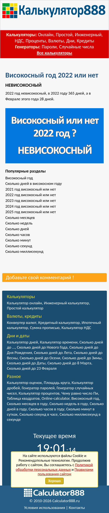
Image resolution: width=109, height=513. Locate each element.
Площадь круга (57, 382)
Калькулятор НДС (76, 327)
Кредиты (85, 41)
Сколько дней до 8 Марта (69, 363)
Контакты (77, 507)
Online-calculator (55, 398)
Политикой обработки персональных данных (54, 467)
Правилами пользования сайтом (65, 472)
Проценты (36, 41)
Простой (64, 34)
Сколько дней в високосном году (33, 183)
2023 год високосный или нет (30, 200)
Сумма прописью (44, 327)
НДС (19, 41)
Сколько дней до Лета (53, 352)
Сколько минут (18, 240)
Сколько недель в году (68, 403)
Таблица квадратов (23, 398)
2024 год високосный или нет (30, 206)
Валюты (56, 41)
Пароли (49, 47)
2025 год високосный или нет (30, 211)
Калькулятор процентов (39, 393)
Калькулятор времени (59, 342)
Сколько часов (17, 234)
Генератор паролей (38, 387)
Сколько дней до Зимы (82, 357)
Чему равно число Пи (79, 393)
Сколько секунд (18, 245)
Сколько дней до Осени (40, 357)
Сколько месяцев (20, 217)
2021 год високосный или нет (30, 189)
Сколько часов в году (46, 409)
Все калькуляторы (54, 53)
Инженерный (88, 34)
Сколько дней (17, 228)
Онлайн (45, 34)
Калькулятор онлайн (24, 302)
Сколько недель (18, 223)
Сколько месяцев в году (27, 403)
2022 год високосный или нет (30, 194)
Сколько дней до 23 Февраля (31, 368)
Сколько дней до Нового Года (42, 347)
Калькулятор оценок (24, 382)
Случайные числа (76, 47)
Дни (70, 41)
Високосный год (19, 177)
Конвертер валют (21, 322)
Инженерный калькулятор (66, 302)
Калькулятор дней (22, 342)
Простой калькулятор (25, 308)
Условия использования (44, 507)
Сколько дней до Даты (26, 363)
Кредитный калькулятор (59, 322)
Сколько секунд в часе (38, 414)
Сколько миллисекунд (24, 251)
